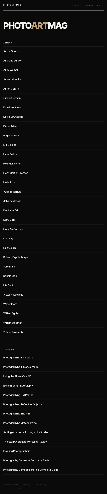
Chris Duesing (40, 485)
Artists (75, 5)
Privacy (10, 488)
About (100, 5)
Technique (88, 5)
